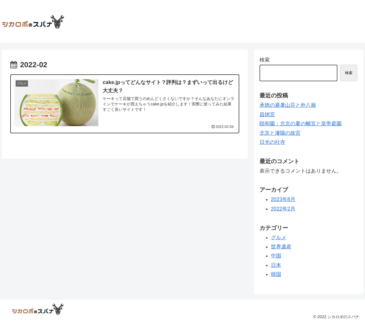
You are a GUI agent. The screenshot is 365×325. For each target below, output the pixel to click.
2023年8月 (283, 199)
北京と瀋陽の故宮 (280, 133)
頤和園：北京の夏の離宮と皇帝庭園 (300, 123)
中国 (276, 256)
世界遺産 (281, 247)
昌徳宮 (267, 114)
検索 (264, 60)
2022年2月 (283, 209)
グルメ (278, 237)
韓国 (276, 274)
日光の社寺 (272, 142)
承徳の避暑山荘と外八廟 (287, 105)
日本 (276, 265)
